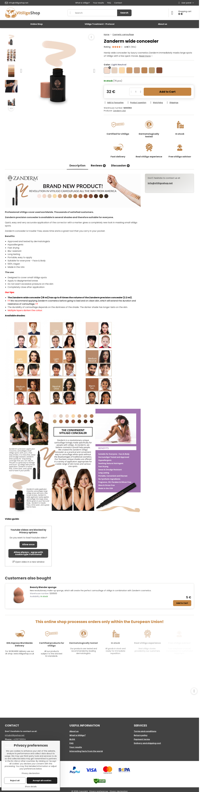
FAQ (71, 743)
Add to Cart (167, 92)
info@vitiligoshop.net (14, 735)
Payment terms (142, 739)
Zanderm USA (119, 110)
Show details (31, 786)
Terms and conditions (145, 731)
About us (74, 731)
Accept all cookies (42, 780)
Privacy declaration (31, 773)
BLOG (72, 739)
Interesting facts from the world (86, 751)
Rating (107, 46)
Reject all (14, 780)
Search (124, 12)
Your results (75, 747)
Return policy (140, 735)
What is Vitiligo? (77, 735)
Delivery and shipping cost (147, 743)
